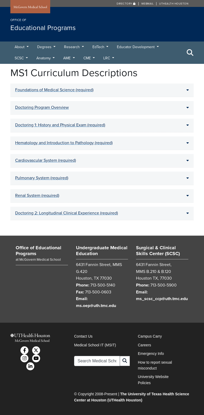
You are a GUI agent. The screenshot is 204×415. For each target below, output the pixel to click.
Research (72, 47)
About (20, 47)
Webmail (147, 3)
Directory (126, 3)
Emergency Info (151, 353)
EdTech (98, 47)
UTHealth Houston (173, 3)
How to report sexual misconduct (155, 365)
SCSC (20, 58)
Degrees (45, 47)
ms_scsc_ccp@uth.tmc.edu (162, 298)
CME (87, 58)
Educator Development (136, 47)
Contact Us (83, 336)
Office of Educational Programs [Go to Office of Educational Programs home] (38, 250)
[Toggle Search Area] (190, 52)
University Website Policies (153, 380)
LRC (107, 58)
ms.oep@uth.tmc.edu (96, 305)
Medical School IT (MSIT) (95, 345)
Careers (144, 345)
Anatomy (44, 58)
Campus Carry (150, 336)
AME (67, 58)
